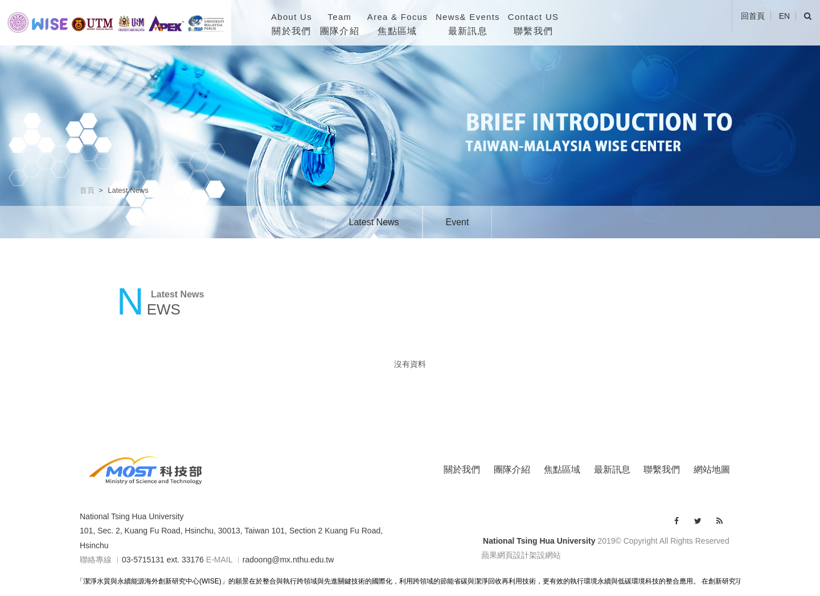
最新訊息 (612, 469)
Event (457, 222)
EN (784, 15)
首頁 (87, 190)
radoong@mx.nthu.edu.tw (288, 559)
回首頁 (753, 15)
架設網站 (545, 555)
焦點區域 (562, 469)
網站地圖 (712, 469)
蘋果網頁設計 (505, 555)
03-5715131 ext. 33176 (163, 559)
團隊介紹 (512, 469)
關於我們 (462, 469)
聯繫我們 (661, 469)
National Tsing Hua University (132, 516)
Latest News (374, 222)
